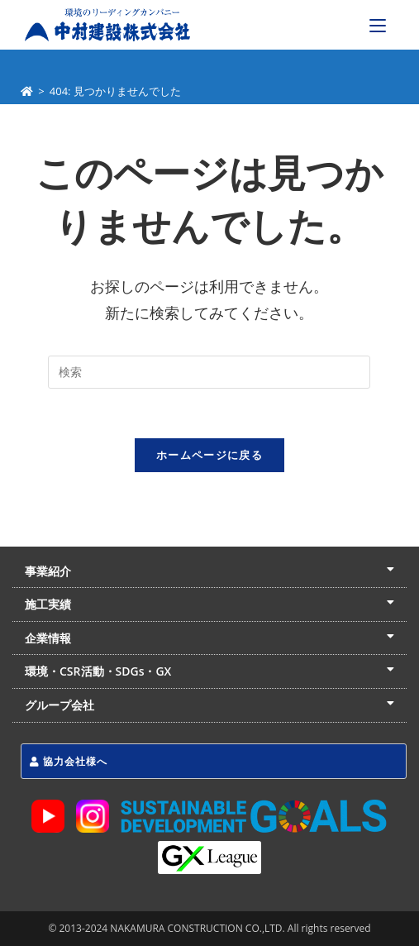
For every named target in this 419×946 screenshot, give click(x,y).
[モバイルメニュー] (377, 25)
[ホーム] (27, 91)
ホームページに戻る (209, 454)
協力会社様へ (68, 761)
